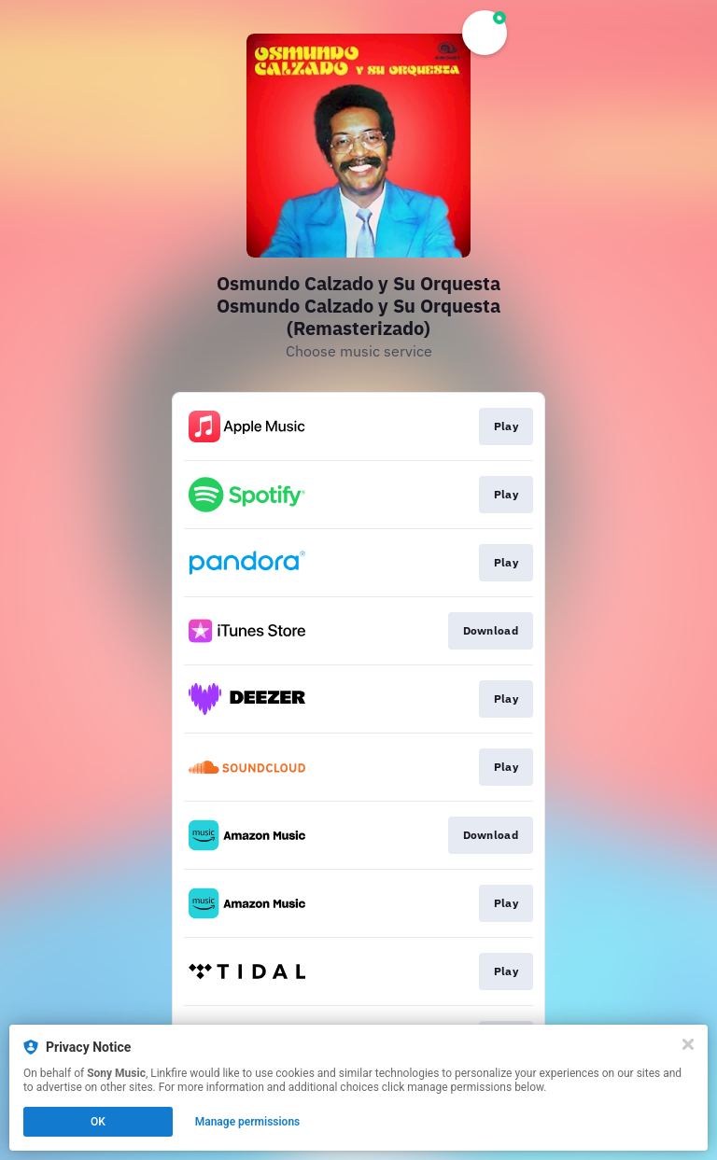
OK (98, 1121)
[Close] (688, 1044)
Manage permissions (248, 1121)
